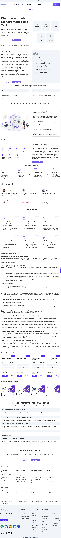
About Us (53, 516)
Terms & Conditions (56, 518)
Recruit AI (23, 520)
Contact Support (55, 523)
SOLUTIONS (35, 525)
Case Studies (34, 518)
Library (35, 4)
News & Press (34, 515)
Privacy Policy (54, 511)
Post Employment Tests (45, 521)
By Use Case (34, 531)
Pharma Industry (45, 526)
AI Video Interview (24, 521)
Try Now (11, 375)
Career (53, 521)
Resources (35, 509)
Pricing (39, 4)
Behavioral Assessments (44, 514)
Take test (4, 520)
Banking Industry (45, 529)
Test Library (34, 527)
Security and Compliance (54, 514)
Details (5, 375)
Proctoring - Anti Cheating (24, 512)
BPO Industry (44, 527)
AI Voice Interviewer (25, 518)
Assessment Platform (25, 514)
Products (24, 509)
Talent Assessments (45, 511)
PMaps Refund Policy (56, 520)
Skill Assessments (45, 516)
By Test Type (34, 529)
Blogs (33, 511)
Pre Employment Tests (46, 518)
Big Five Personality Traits (45, 532)
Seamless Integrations (25, 516)
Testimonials (34, 520)
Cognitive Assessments (44, 524)
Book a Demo (54, 525)
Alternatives (34, 522)
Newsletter (34, 517)
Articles (33, 513)
